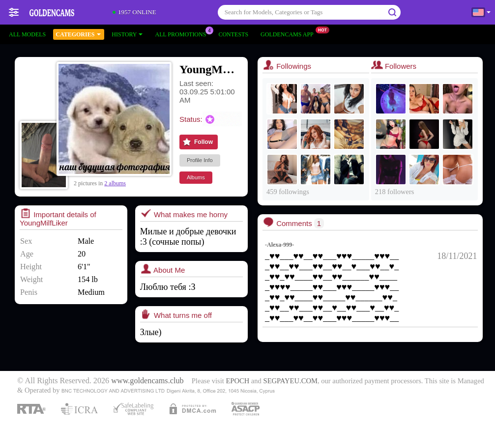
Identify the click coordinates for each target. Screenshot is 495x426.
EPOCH (237, 381)
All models (27, 34)
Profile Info (200, 160)
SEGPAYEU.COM (290, 381)
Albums (196, 177)
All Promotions (183, 33)
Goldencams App (290, 33)
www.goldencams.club (147, 380)
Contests (233, 34)
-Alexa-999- (279, 244)
